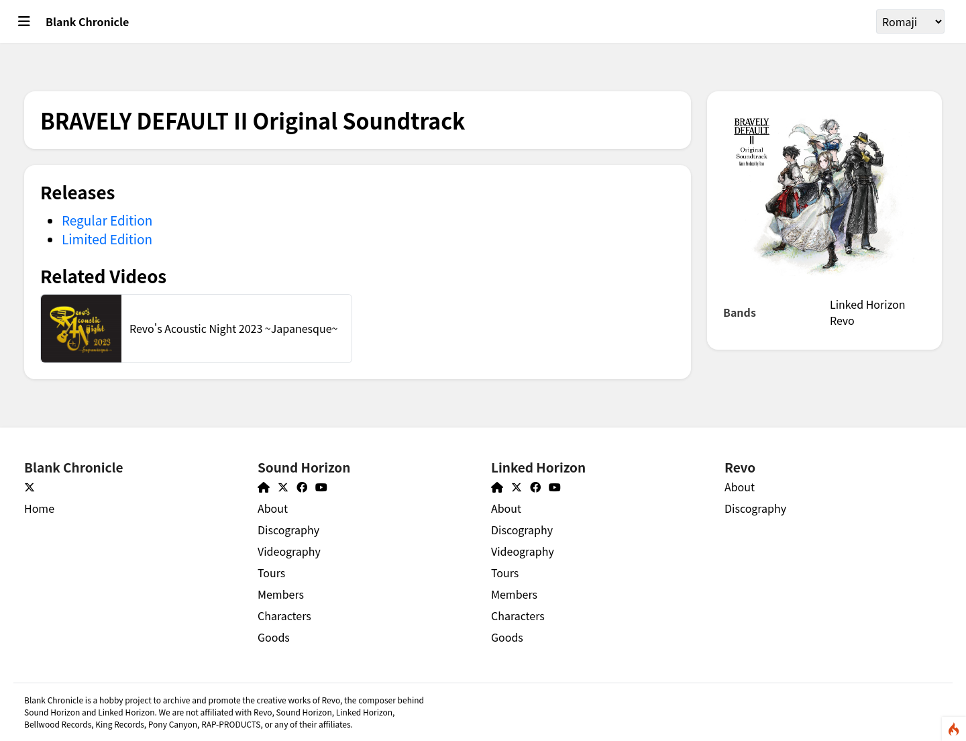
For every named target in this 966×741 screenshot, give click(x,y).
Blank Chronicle (87, 21)
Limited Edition (107, 239)
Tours (271, 572)
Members (281, 594)
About (273, 508)
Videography (289, 551)
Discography (288, 530)
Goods (274, 637)
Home (39, 508)
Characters (284, 615)
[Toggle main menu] (24, 21)
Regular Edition (107, 220)
